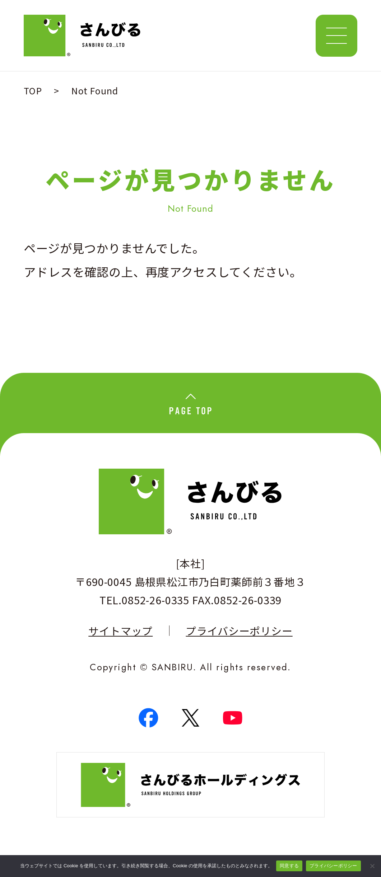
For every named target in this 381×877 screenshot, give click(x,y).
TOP (33, 90)
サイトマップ (120, 630)
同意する (289, 865)
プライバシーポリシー (239, 630)
